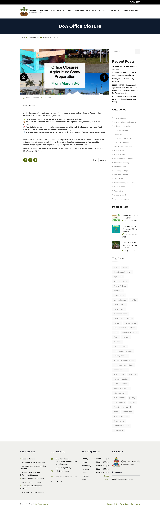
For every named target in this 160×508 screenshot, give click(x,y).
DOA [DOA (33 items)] (116, 332)
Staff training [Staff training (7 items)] (119, 421)
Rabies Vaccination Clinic (32, 482)
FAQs (88, 10)
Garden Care (119, 150)
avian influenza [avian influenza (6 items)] (120, 300)
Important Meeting (121, 162)
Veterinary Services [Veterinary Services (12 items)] (121, 426)
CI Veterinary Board (130, 10)
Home (53, 10)
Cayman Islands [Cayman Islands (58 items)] (120, 314)
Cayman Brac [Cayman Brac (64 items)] (119, 304)
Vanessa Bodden (31, 98)
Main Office (118, 179)
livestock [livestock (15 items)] (132, 374)
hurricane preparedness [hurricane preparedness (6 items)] (123, 365)
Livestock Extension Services (33, 492)
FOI (119, 10)
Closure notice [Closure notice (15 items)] (130, 323)
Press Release (119, 187)
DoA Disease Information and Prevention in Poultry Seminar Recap (124, 99)
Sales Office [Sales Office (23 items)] (127, 412)
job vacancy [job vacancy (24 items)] (119, 374)
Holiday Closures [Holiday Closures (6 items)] (120, 356)
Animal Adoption (120, 118)
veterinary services (121, 199)
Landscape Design (121, 171)
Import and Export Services (33, 478)
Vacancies (112, 10)
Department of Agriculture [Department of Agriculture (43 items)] (124, 328)
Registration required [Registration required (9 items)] (122, 407)
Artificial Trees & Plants (123, 126)
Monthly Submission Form (122, 479)
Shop (94, 10)
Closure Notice (120, 134)
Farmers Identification (123, 146)
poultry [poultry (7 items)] (132, 398)
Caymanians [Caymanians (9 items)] (119, 309)
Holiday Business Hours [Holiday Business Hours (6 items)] (123, 351)
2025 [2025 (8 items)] (116, 267)
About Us (61, 10)
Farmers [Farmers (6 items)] (126, 337)
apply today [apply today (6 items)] (119, 295)
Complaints (135, 504)
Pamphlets (79, 10)
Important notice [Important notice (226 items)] (121, 370)
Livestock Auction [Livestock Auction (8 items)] (121, 379)
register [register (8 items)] (132, 402)
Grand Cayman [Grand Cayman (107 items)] (120, 346)
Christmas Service (121, 130)
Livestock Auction (121, 175)
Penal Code (124, 504)
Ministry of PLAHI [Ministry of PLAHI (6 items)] (120, 393)
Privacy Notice (113, 504)
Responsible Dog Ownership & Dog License (129, 229)
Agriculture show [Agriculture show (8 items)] (120, 281)
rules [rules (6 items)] (116, 412)
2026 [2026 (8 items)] (125, 267)
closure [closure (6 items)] (117, 323)
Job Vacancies (120, 166)
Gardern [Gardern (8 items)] (117, 342)
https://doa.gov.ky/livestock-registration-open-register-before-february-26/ (55, 145)
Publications (118, 191)
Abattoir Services (29, 459)
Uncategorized (120, 195)
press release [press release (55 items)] (119, 402)
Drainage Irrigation (121, 142)
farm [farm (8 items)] (116, 337)
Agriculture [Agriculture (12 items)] (118, 277)
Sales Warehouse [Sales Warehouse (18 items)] (121, 416)
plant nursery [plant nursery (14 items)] (119, 398)
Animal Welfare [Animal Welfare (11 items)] (120, 286)
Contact (101, 10)
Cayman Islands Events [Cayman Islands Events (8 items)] (123, 318)
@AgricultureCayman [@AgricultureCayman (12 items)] (122, 272)
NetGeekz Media (41, 504)
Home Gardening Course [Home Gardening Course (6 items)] (124, 360)
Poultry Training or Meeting (124, 183)
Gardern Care (119, 154)
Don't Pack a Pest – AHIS (123, 138)
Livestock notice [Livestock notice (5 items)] (120, 384)
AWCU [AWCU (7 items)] (133, 300)
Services (70, 10)
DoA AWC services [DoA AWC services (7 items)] (129, 332)
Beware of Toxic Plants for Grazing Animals (129, 245)
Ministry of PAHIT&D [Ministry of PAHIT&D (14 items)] (121, 388)
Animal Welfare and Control (125, 122)
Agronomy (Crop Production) (33, 462)
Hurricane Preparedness (123, 158)
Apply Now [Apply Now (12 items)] (118, 291)
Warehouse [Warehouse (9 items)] (118, 430)
